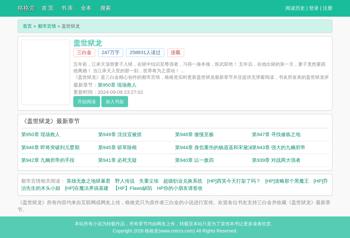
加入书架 (115, 101)
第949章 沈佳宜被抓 (120, 134)
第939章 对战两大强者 (276, 160)
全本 (86, 8)
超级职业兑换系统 (182, 181)
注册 (327, 8)
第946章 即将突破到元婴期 (50, 147)
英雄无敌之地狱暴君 (88, 181)
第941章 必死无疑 (117, 160)
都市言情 (47, 26)
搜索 (105, 8)
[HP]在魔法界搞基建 (87, 188)
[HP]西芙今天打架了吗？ (234, 181)
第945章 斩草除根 (117, 147)
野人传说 (125, 181)
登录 (314, 8)
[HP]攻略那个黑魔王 (287, 181)
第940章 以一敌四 (194, 160)
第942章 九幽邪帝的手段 (48, 160)
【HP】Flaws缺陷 (132, 188)
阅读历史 (295, 8)
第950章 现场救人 (117, 85)
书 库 (67, 8)
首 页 (47, 8)
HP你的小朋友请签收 (180, 188)
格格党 (26, 8)
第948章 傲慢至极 (194, 134)
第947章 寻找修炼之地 (276, 134)
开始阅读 (87, 101)
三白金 (84, 52)
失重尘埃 (149, 181)
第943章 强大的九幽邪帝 (278, 147)
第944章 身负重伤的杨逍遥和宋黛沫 (214, 147)
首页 (27, 26)
